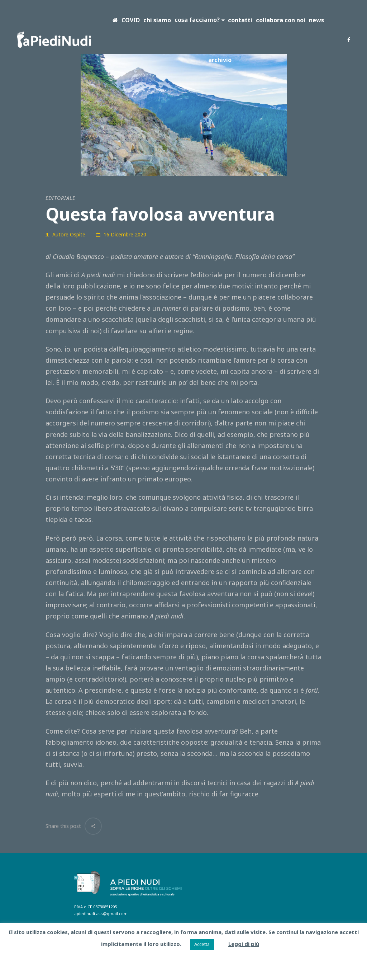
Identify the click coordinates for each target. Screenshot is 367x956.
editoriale (60, 197)
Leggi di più (243, 943)
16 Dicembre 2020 (125, 234)
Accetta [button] (202, 944)
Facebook (348, 39)
